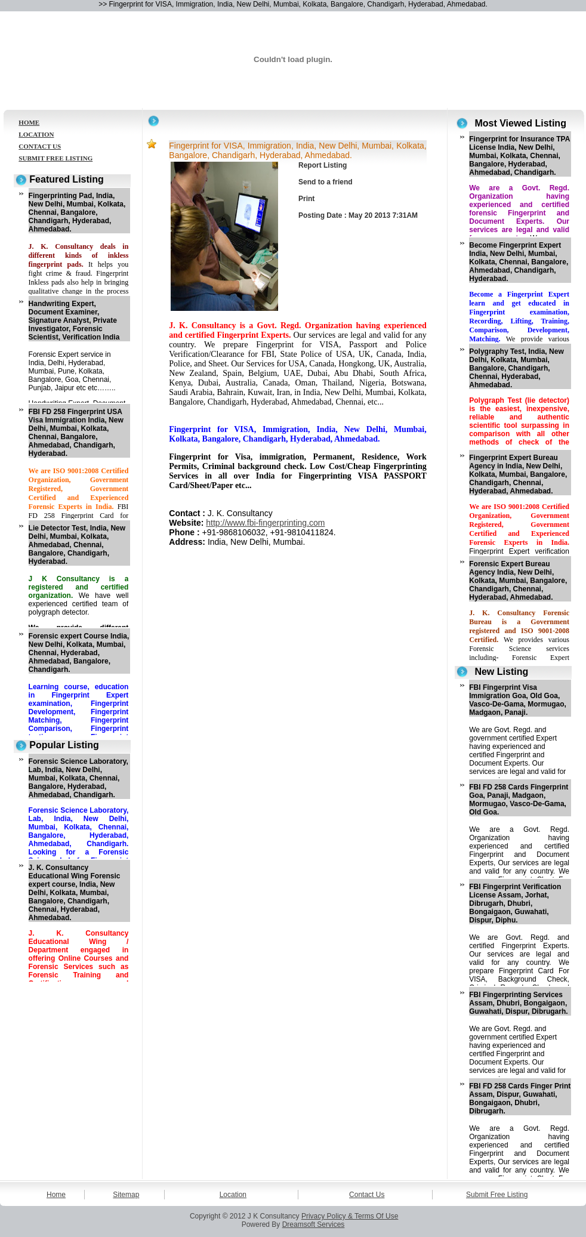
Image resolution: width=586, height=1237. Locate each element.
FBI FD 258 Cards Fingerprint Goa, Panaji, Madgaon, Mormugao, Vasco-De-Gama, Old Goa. (518, 799)
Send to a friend (325, 182)
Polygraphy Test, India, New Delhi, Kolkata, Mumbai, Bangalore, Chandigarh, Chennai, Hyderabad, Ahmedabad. (516, 368)
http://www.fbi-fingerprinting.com (265, 523)
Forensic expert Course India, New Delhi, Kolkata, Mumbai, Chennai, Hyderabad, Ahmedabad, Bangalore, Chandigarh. (79, 653)
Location (233, 1194)
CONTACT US (39, 146)
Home (56, 1194)
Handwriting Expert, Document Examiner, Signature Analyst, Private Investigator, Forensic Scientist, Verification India (74, 320)
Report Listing (322, 165)
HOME (28, 122)
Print (306, 199)
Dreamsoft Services (313, 1224)
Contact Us (366, 1194)
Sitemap (126, 1194)
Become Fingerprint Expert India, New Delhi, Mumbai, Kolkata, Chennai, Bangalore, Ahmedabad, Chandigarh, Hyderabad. (518, 262)
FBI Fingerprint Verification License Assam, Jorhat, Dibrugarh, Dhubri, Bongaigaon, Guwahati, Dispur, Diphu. (515, 903)
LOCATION (36, 134)
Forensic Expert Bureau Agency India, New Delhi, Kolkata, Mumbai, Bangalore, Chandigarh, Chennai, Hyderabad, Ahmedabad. (518, 580)
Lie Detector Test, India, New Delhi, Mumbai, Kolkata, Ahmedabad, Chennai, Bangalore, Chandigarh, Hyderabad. (77, 545)
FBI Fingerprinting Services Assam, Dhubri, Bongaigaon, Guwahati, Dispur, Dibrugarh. (518, 1003)
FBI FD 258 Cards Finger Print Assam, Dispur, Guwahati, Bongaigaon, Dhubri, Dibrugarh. (519, 1098)
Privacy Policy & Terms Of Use (349, 1216)
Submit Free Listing (497, 1194)
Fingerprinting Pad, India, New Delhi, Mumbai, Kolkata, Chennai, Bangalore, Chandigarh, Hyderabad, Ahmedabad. (77, 212)
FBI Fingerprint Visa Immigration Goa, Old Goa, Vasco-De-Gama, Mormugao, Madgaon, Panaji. (517, 700)
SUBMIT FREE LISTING (55, 158)
